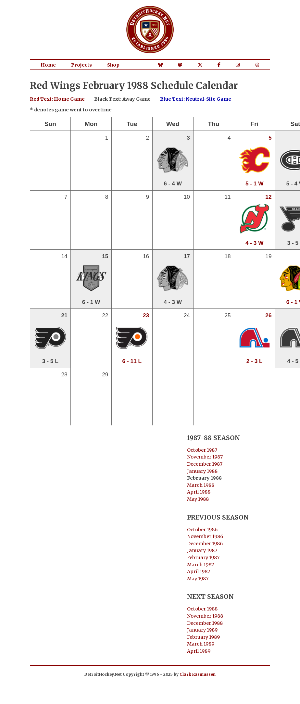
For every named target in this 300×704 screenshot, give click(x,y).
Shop (113, 65)
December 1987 (204, 464)
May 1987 (197, 579)
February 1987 (203, 557)
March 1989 (200, 644)
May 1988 (198, 499)
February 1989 (203, 637)
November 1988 (205, 616)
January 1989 (202, 630)
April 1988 (198, 492)
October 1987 (202, 450)
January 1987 (202, 550)
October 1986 (202, 530)
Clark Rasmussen (198, 674)
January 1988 (202, 471)
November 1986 (205, 536)
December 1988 (205, 623)
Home (48, 65)
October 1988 (202, 609)
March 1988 (200, 485)
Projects (81, 65)
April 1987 (198, 571)
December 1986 (205, 544)
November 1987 (205, 457)
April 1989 (198, 651)
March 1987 (200, 565)
